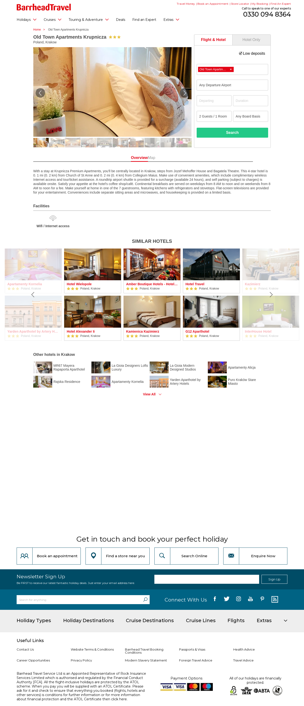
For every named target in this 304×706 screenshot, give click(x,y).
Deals (120, 20)
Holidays (27, 19)
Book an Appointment (212, 3)
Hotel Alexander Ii (81, 331)
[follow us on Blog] (274, 599)
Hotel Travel (194, 284)
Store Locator (240, 3)
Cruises (53, 19)
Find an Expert (144, 20)
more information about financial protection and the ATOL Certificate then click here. (78, 697)
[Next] (270, 294)
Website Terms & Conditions (92, 649)
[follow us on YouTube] (250, 599)
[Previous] (33, 294)
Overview (130, 158)
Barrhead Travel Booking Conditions (144, 650)
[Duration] (250, 100)
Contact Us (25, 649)
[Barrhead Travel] (44, 7)
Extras (171, 19)
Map (173, 158)
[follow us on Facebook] (215, 599)
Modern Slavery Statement (146, 660)
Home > (40, 29)
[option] (92, 294)
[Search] (145, 599)
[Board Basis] (250, 116)
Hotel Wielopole (79, 284)
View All (149, 394)
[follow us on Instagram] (238, 599)
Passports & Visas (192, 649)
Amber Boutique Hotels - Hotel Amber (152, 284)
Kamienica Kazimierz (142, 331)
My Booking (260, 3)
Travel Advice (243, 660)
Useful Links (30, 640)
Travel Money (186, 3)
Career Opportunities (33, 660)
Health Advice (244, 649)
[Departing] (214, 100)
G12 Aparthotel (197, 331)
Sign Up (274, 579)
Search (232, 133)
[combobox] (232, 69)
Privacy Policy (81, 660)
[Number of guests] (214, 116)
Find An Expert (281, 3)
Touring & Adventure (89, 19)
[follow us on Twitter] (227, 599)
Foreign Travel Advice (195, 660)
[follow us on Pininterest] (262, 599)
